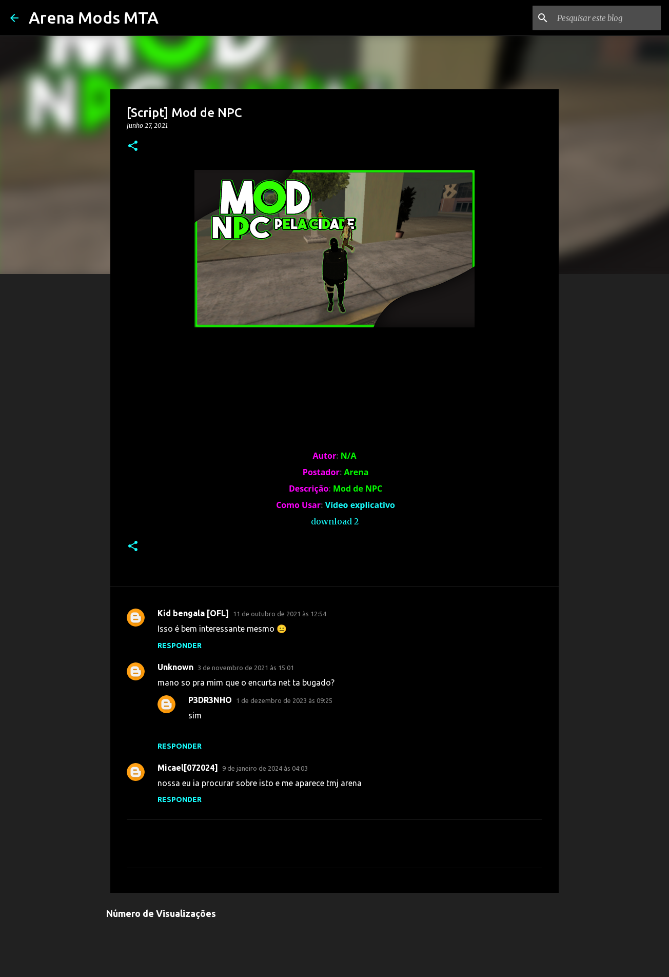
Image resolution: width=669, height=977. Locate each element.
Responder (180, 645)
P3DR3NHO (210, 700)
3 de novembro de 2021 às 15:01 (246, 667)
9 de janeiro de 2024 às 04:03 (265, 768)
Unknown (175, 667)
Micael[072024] (188, 767)
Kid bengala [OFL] (193, 613)
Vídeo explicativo (360, 505)
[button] (133, 146)
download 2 (335, 521)
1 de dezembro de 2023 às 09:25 (284, 700)
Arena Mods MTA (94, 17)
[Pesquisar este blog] (607, 18)
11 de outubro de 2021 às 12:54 (279, 613)
